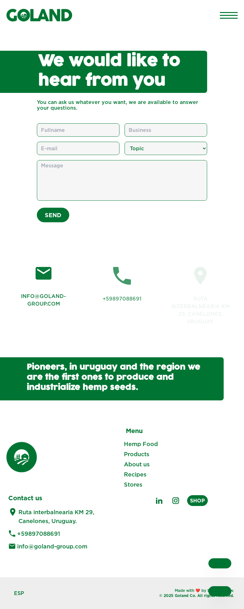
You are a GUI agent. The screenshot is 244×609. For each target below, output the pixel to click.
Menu (134, 430)
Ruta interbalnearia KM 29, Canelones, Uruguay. (56, 516)
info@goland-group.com (52, 546)
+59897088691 (38, 533)
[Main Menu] (229, 15)
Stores (133, 484)
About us (137, 464)
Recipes (135, 474)
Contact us (25, 497)
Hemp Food (141, 444)
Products (136, 454)
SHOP (197, 500)
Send (53, 218)
